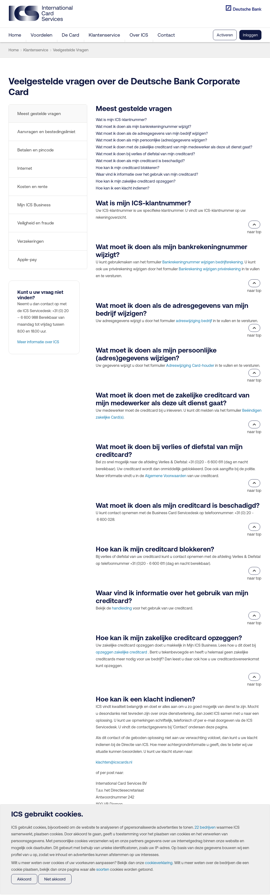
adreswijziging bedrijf (194, 321)
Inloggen (250, 35)
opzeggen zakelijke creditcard (121, 652)
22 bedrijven (205, 827)
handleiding (122, 608)
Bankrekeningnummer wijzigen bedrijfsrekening (202, 262)
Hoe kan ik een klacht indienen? (122, 188)
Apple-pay (27, 259)
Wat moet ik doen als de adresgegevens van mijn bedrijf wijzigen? (152, 133)
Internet (24, 168)
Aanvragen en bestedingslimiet (46, 131)
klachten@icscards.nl (114, 762)
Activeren (225, 35)
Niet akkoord (55, 879)
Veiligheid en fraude (35, 223)
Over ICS (139, 35)
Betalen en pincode (35, 150)
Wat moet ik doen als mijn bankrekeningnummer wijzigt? (143, 126)
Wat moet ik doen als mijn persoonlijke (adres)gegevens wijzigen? (151, 140)
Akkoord (24, 879)
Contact (166, 35)
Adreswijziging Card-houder (190, 365)
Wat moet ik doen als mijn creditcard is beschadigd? (140, 161)
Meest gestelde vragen (39, 113)
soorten (102, 869)
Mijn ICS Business (34, 205)
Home (15, 35)
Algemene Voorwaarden (165, 476)
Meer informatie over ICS (38, 342)
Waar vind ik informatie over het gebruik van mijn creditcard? (147, 174)
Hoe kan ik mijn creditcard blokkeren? (127, 167)
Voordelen (41, 35)
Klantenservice (104, 35)
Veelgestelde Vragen (70, 50)
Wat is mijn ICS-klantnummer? (121, 119)
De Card (70, 35)
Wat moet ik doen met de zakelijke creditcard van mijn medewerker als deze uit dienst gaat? (174, 147)
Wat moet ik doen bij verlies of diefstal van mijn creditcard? (145, 154)
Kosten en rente (32, 186)
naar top (254, 227)
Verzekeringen (30, 241)
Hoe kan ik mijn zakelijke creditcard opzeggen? (135, 181)
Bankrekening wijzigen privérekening (210, 269)
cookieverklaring (159, 863)
